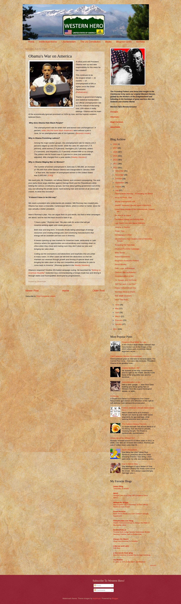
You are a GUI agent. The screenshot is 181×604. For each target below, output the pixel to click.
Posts (97, 586)
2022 (115, 144)
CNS (50, 175)
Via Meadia (118, 560)
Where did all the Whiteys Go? (122, 438)
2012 (115, 168)
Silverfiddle (115, 127)
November (119, 175)
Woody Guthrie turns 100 (125, 201)
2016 (115, 152)
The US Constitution (90, 42)
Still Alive (116, 548)
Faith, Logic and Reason (125, 268)
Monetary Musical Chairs (125, 292)
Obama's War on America (125, 272)
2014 (115, 160)
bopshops (97, 598)
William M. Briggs (120, 502)
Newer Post (32, 290)
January (118, 324)
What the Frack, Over (123, 198)
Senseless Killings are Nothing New (129, 219)
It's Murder (114, 396)
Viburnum (114, 117)
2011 (115, 329)
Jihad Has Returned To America (125, 541)
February (119, 320)
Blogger (115, 598)
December (119, 171)
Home (31, 42)
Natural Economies (122, 257)
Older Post (99, 290)
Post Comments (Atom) (46, 296)
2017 (115, 148)
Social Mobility (120, 264)
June (117, 305)
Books (108, 42)
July (117, 190)
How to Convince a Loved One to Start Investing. (132, 555)
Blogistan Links (124, 42)
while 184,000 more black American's (57, 130)
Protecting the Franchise (125, 245)
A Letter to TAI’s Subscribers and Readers (129, 562)
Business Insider (83, 133)
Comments (99, 590)
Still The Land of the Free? (125, 284)
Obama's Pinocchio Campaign (127, 249)
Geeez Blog (118, 486)
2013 (115, 164)
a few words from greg (123, 553)
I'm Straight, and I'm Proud (125, 280)
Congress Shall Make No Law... (134, 342)
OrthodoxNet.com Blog (123, 521)
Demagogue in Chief (123, 235)
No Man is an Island (123, 215)
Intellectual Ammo (48, 42)
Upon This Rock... (122, 300)
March (118, 316)
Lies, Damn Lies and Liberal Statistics (130, 223)
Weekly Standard (78, 157)
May (117, 308)
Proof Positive (119, 511)
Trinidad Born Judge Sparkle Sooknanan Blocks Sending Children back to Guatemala (131, 533)
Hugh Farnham (116, 122)
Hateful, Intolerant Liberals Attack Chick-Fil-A (133, 205)
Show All (153, 565)
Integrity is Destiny (122, 227)
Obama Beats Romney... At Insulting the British (134, 194)
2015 (115, 156)
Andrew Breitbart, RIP (131, 368)
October (118, 179)
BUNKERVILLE (119, 530)
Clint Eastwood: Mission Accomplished (125, 356)
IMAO (115, 493)
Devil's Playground (129, 450)
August (118, 187)
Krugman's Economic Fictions (127, 261)
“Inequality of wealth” (121, 489)
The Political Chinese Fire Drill (134, 424)
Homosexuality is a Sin (124, 276)
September (120, 183)
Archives (140, 42)
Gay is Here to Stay (130, 464)
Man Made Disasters (123, 296)
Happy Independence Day (125, 288)
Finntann (114, 112)
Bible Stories (120, 253)
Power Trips (119, 231)
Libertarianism (69, 42)
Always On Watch (121, 539)
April (117, 312)
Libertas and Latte (121, 546)
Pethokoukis (81, 92)
